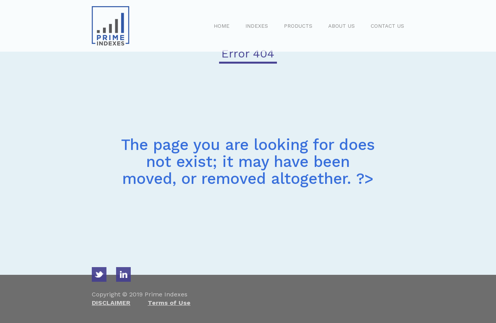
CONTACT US (387, 26)
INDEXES (256, 26)
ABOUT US (341, 26)
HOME (221, 26)
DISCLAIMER (111, 302)
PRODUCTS (298, 26)
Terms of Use (169, 302)
